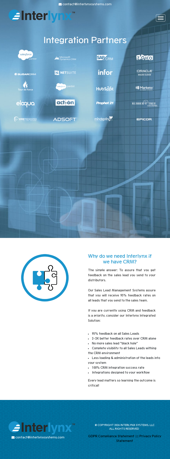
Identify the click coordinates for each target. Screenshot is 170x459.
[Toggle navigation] (160, 18)
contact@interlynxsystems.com (87, 4)
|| (136, 436)
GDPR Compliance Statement (111, 436)
